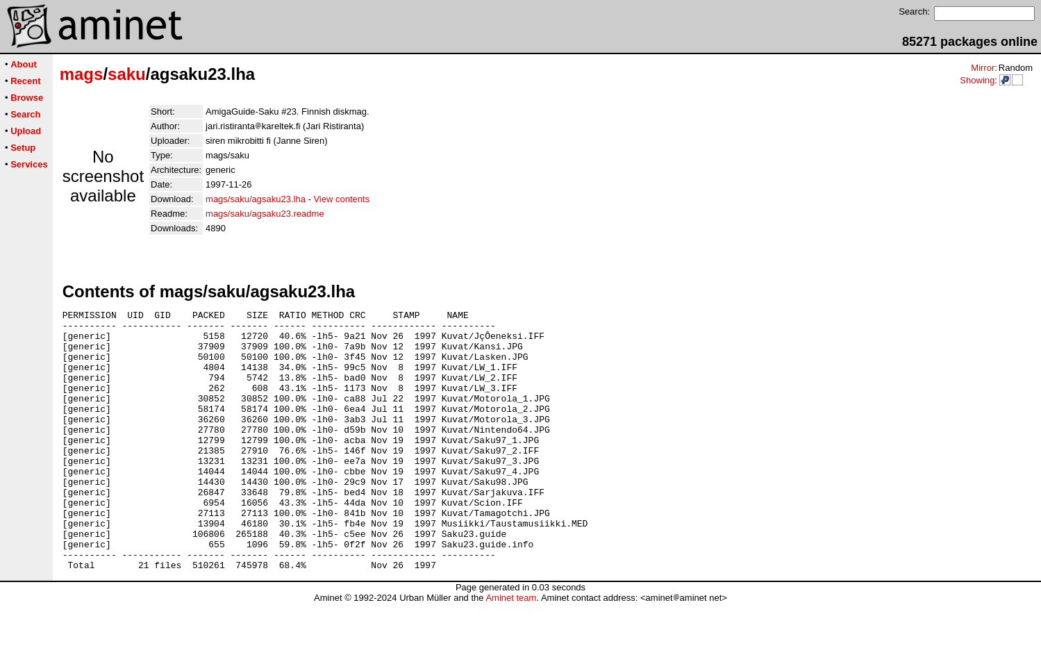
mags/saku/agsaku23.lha (256, 199)
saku (127, 74)
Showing (977, 80)
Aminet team (510, 650)
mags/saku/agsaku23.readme (265, 213)
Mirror (982, 68)
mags (81, 74)
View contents (341, 199)
